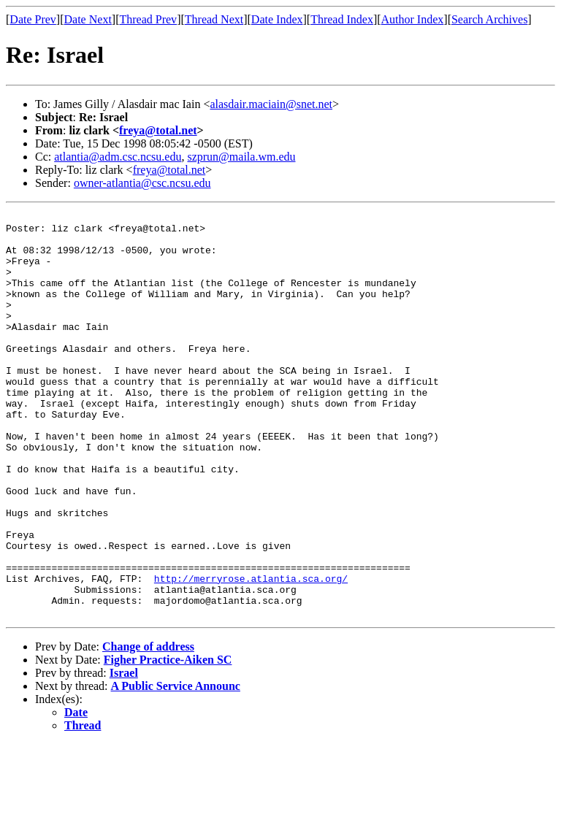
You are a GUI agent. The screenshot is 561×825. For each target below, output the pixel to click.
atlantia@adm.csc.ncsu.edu (117, 156)
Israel (124, 754)
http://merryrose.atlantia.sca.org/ (251, 652)
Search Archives (489, 19)
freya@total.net (158, 130)
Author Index (412, 19)
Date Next (88, 19)
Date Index (277, 19)
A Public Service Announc (175, 767)
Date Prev (32, 19)
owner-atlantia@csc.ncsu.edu (142, 183)
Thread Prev (148, 19)
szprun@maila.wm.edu (241, 156)
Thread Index (341, 19)
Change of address (148, 727)
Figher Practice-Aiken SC (168, 740)
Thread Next (214, 19)
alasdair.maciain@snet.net (271, 104)
